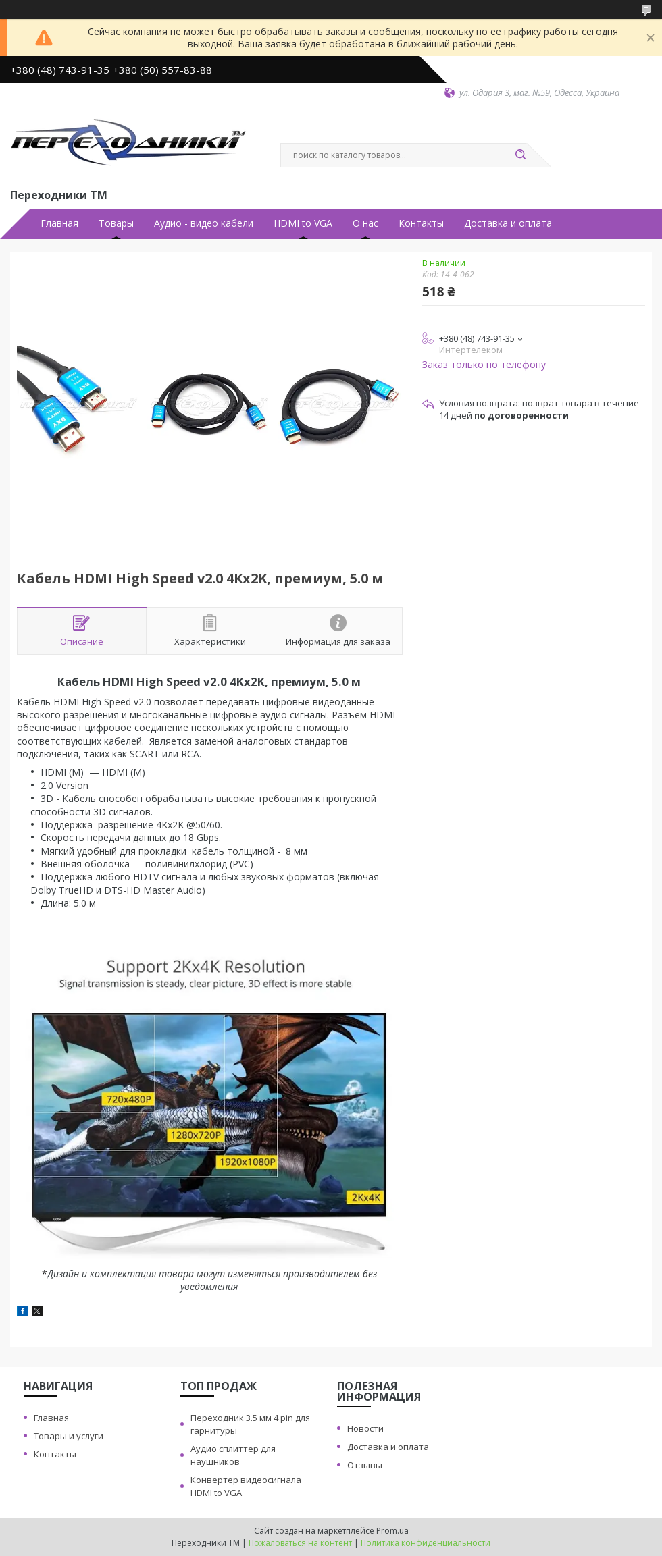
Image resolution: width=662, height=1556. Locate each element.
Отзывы (364, 1465)
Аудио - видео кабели (203, 223)
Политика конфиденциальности (425, 1543)
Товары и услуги (68, 1436)
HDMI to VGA (303, 223)
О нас (365, 223)
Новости (365, 1428)
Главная (59, 223)
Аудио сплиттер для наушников (233, 1455)
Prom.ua (392, 1530)
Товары (116, 223)
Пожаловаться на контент (300, 1543)
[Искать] (520, 155)
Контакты (421, 223)
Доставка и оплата (508, 223)
